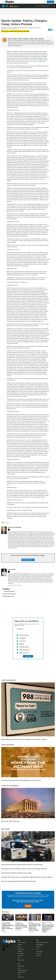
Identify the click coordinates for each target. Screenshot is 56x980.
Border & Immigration (6, 922)
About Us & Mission (21, 942)
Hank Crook (32, 27)
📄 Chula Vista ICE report (8, 591)
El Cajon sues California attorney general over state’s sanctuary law (8, 927)
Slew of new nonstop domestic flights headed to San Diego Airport (18, 881)
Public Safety (18, 922)
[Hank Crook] (4, 572)
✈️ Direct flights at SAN (8, 596)
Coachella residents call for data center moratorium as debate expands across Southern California (26, 877)
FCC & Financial (21, 949)
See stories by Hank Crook (14, 585)
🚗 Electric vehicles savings (9, 593)
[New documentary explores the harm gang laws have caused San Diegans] (48, 917)
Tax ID (19, 974)
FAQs (37, 949)
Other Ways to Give (21, 972)
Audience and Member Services (42, 942)
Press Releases (21, 953)
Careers (19, 946)
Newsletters (20, 944)
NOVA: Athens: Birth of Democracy (10, 821)
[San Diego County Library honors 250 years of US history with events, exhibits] (35, 917)
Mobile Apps (20, 951)
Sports (7, 522)
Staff (19, 957)
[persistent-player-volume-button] (7, 6)
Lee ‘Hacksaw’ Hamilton (36, 61)
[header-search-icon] (45, 1)
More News (6, 912)
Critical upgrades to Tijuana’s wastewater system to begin (16, 873)
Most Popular (6, 829)
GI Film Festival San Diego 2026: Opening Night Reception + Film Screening (21, 780)
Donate (28, 906)
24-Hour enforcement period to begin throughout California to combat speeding (22, 864)
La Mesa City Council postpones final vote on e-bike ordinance (21, 926)
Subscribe (28, 656)
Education (31, 922)
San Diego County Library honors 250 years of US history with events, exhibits (35, 927)
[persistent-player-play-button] (3, 6)
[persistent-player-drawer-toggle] (54, 6)
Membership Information (22, 970)
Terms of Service (21, 960)
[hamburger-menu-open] (3, 2)
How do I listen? (39, 951)
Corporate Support (21, 966)
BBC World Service (14, 6)
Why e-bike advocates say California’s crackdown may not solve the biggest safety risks (24, 868)
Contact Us (38, 946)
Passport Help (39, 953)
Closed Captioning (39, 944)
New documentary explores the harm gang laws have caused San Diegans (48, 928)
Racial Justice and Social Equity (47, 923)
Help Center (38, 955)
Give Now (50, 2)
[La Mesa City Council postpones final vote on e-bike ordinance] (21, 917)
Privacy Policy (20, 955)
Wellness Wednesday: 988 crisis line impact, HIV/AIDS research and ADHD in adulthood (24, 739)
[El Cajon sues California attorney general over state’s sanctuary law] (8, 917)
